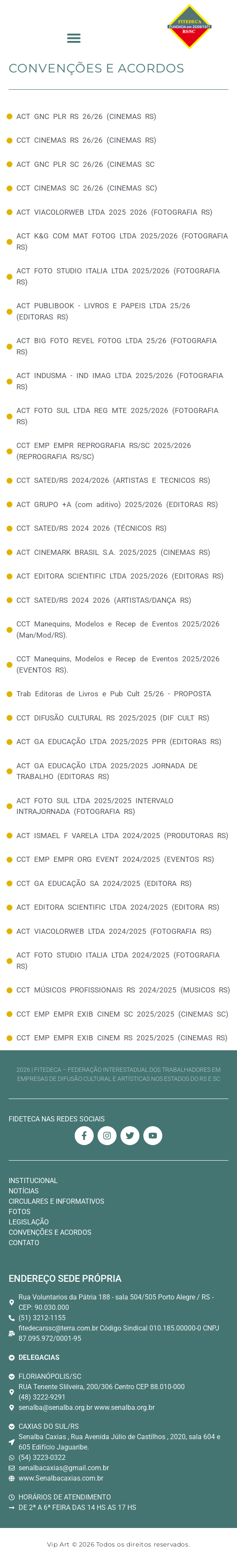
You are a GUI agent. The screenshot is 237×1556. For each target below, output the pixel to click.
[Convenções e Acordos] (118, 116)
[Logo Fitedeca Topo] (189, 26)
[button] (74, 38)
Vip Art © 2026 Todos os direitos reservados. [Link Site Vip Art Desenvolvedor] (118, 1544)
